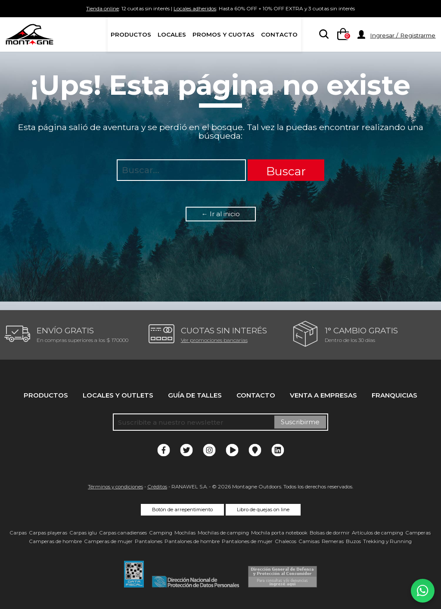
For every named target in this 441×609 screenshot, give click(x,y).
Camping (160, 533)
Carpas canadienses (123, 533)
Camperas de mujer (108, 541)
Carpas (18, 533)
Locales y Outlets (118, 395)
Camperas (418, 533)
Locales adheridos (188, 8)
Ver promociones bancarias (214, 340)
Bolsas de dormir (330, 533)
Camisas (309, 541)
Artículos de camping (377, 533)
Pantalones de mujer (247, 541)
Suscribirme (300, 422)
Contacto (279, 34)
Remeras (333, 541)
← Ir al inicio (221, 214)
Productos (131, 34)
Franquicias (394, 395)
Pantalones (148, 541)
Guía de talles (195, 395)
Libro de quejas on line (263, 509)
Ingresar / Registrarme (402, 35)
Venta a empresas (323, 395)
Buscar (286, 171)
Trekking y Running (387, 541)
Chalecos (285, 541)
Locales (172, 34)
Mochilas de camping (223, 533)
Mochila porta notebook (279, 533)
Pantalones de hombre (192, 541)
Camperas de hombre (55, 541)
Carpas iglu (83, 533)
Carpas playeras (48, 533)
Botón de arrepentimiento (182, 509)
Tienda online (64, 8)
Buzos (353, 541)
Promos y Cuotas (224, 34)
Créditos (157, 487)
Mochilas (185, 533)
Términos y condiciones (115, 487)
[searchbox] (322, 35)
